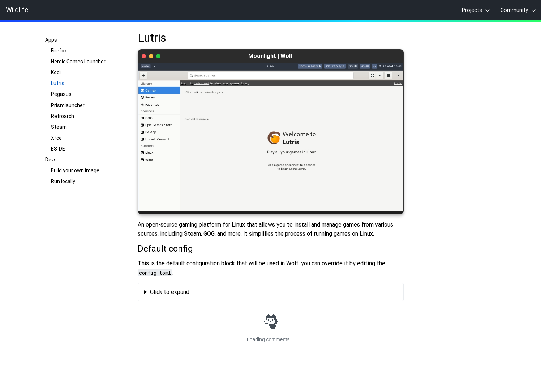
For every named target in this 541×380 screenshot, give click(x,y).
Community (514, 10)
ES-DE (58, 149)
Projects (472, 10)
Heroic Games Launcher (78, 61)
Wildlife (17, 10)
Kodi (56, 72)
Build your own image (75, 170)
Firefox (59, 51)
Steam (59, 127)
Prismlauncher (68, 105)
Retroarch (62, 116)
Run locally (63, 181)
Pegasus (61, 94)
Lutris (57, 83)
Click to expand (169, 291)
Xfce (56, 138)
